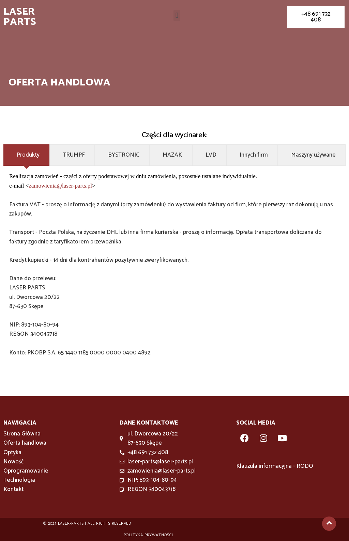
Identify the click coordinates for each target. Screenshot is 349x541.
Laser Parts (19, 16)
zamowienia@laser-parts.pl (60, 185)
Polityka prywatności (148, 535)
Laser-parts (71, 523)
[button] (176, 15)
